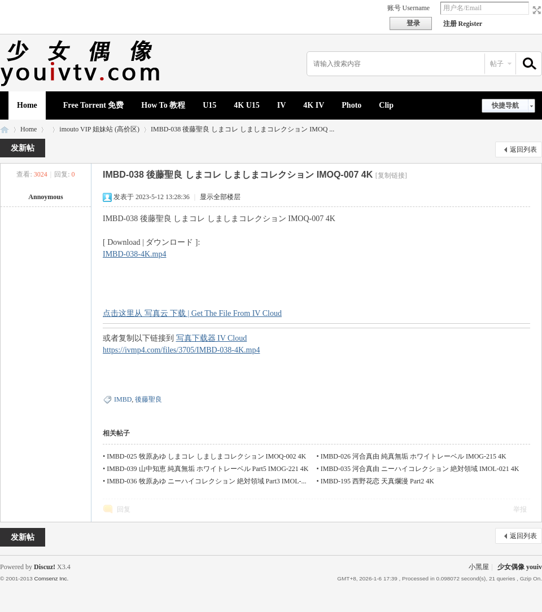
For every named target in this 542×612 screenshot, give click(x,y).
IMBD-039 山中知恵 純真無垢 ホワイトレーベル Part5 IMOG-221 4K (207, 469)
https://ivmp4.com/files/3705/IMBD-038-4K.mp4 (181, 350)
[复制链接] (391, 175)
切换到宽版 (535, 10)
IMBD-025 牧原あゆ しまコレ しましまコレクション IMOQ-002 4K (206, 456)
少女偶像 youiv (4, 129)
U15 (209, 105)
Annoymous (45, 197)
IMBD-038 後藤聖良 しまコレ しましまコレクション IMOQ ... (242, 129)
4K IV (313, 105)
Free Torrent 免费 (93, 105)
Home (27, 105)
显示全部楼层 (220, 197)
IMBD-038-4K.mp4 (134, 254)
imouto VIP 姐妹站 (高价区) (99, 129)
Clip (386, 105)
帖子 (497, 64)
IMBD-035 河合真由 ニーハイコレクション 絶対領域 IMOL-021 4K (420, 469)
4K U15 (247, 105)
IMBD (123, 399)
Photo (351, 105)
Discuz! (44, 567)
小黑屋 (479, 567)
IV (281, 105)
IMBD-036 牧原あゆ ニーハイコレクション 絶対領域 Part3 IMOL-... (206, 481)
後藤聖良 (148, 399)
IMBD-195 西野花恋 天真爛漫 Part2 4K (377, 481)
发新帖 (22, 148)
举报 (520, 509)
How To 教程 (163, 105)
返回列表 (523, 149)
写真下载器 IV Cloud (211, 338)
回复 (123, 509)
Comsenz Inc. (51, 578)
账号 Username (408, 8)
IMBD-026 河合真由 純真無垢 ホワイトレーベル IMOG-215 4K (413, 456)
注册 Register (463, 24)
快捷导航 (505, 105)
